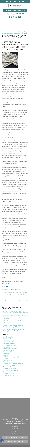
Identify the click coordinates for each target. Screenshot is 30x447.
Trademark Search (8, 373)
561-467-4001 (20, 14)
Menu (23, 1)
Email (15, 1)
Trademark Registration (10, 372)
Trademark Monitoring (9, 368)
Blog (25, 32)
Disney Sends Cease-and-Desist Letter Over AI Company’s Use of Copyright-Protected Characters (15, 316)
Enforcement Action (9, 350)
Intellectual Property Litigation (12, 357)
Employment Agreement (10, 348)
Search (19, 1)
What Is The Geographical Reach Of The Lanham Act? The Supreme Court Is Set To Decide (14, 295)
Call (11, 1)
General (5, 355)
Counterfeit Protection (9, 345)
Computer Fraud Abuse (10, 342)
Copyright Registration (9, 343)
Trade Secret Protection (10, 362)
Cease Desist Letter (8, 340)
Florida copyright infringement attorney (14, 96)
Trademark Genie (8, 367)
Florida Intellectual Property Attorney (12, 32)
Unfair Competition (8, 375)
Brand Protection (8, 337)
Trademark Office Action (10, 370)
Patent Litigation (8, 360)
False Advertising (8, 352)
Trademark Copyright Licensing (12, 365)
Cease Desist (7, 338)
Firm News (6, 353)
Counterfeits (6, 347)
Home (7, 1)
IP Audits (5, 358)
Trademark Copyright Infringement (12, 33)
